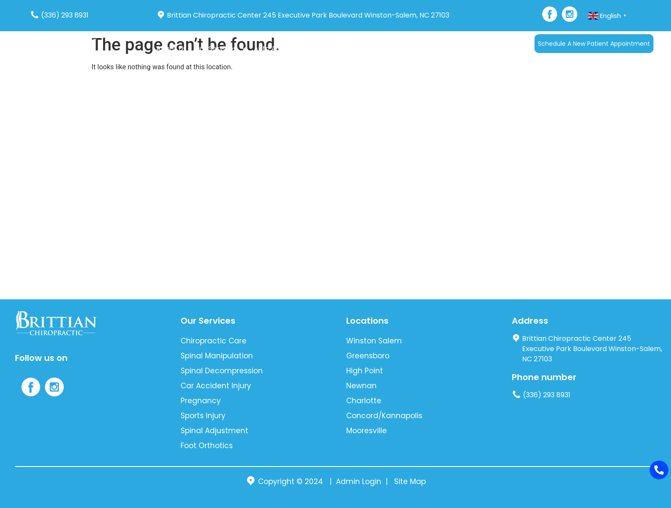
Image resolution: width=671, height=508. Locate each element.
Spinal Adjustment (214, 430)
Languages (457, 48)
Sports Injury (203, 416)
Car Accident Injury (216, 386)
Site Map (410, 481)
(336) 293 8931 (59, 15)
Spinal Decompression (222, 371)
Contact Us (412, 48)
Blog (378, 48)
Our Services (220, 48)
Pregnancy (201, 401)
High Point (364, 371)
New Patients (336, 48)
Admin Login (358, 481)
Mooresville (366, 430)
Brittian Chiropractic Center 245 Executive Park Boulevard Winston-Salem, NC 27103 (303, 15)
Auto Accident (278, 48)
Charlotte (363, 401)
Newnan (361, 386)
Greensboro (367, 356)
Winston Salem (374, 341)
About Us (171, 48)
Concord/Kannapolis (384, 416)
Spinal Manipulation (217, 356)
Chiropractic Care (213, 341)
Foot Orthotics (207, 445)
